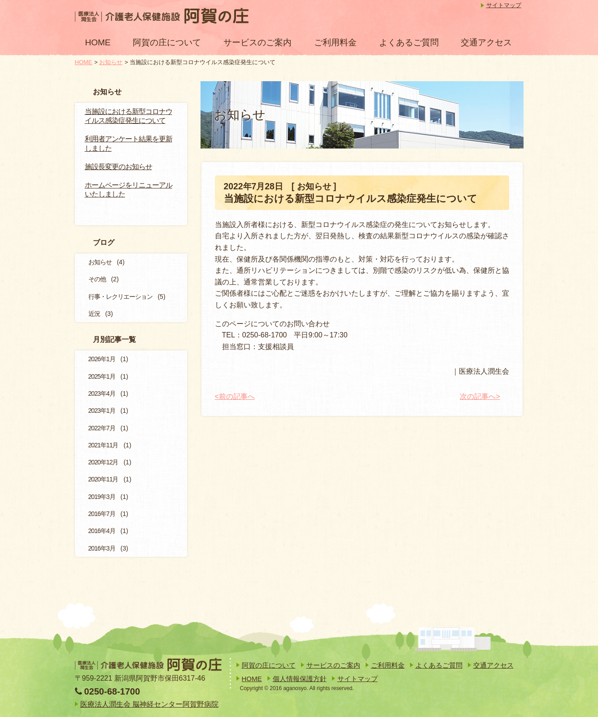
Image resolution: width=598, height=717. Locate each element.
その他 (97, 279)
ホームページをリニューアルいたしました (128, 189)
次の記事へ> (480, 396)
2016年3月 (101, 548)
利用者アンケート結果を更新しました (128, 143)
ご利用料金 (335, 42)
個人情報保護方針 (300, 678)
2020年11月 (103, 479)
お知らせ (110, 62)
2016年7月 (101, 513)
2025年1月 (101, 376)
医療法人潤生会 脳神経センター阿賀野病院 (149, 704)
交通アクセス (486, 42)
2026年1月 (101, 359)
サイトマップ (503, 5)
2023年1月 (101, 410)
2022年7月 (101, 428)
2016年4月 (101, 530)
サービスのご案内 (257, 42)
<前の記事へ (235, 396)
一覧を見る (150, 211)
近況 (94, 313)
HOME (98, 42)
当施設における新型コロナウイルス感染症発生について (128, 116)
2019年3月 (101, 496)
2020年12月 (103, 462)
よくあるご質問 (409, 42)
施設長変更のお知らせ (118, 167)
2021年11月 (103, 445)
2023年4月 (101, 393)
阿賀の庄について (167, 42)
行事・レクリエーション (120, 296)
